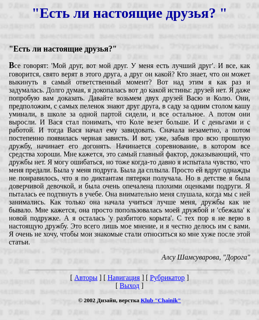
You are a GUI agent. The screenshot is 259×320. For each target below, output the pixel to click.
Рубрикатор (167, 277)
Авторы (86, 277)
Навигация (123, 277)
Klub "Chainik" (161, 300)
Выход (130, 285)
